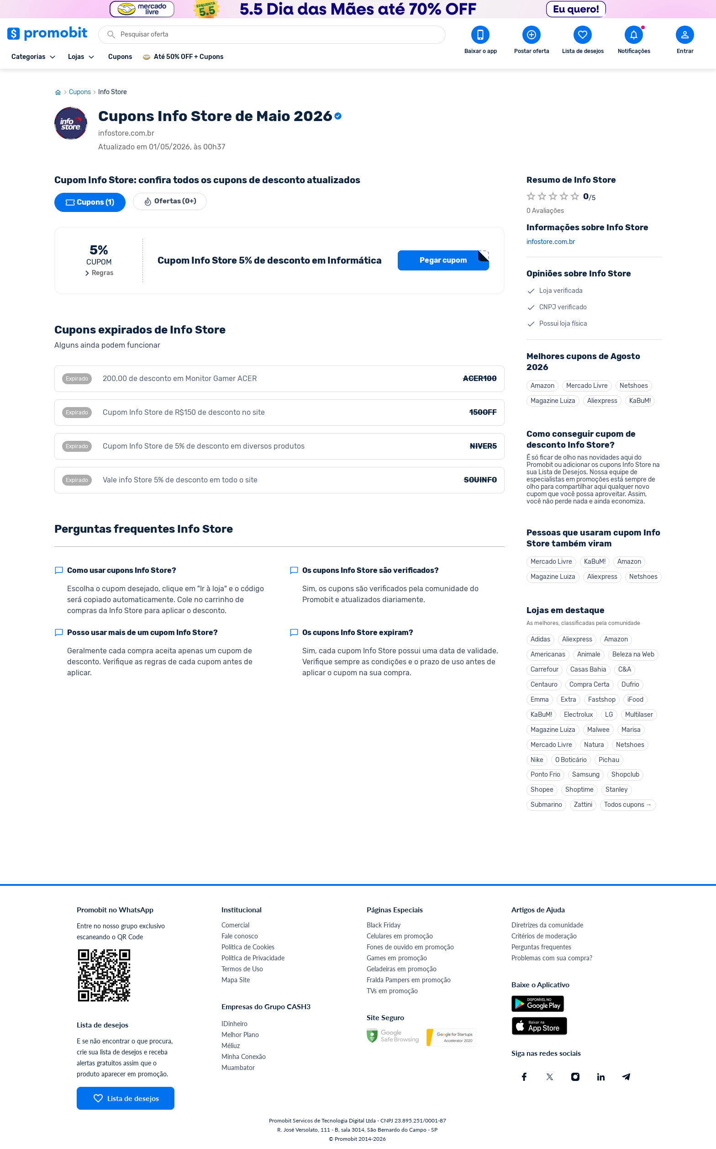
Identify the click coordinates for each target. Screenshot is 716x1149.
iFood (635, 695)
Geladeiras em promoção (402, 968)
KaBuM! (640, 393)
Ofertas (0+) (172, 193)
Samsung (586, 773)
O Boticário (571, 757)
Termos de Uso (242, 968)
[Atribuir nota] (531, 187)
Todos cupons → (628, 804)
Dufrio (630, 679)
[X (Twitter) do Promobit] (550, 1076)
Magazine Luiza (553, 393)
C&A (624, 664)
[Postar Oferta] (531, 42)
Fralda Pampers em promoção (409, 979)
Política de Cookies (247, 946)
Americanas (548, 648)
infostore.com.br (550, 233)
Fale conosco (239, 935)
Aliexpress (602, 393)
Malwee (598, 726)
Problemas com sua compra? (551, 957)
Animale (588, 648)
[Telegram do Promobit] (626, 1076)
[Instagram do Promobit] (575, 1076)
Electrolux (578, 711)
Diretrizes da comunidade (547, 924)
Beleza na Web (633, 648)
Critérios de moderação (544, 935)
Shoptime (579, 788)
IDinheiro (234, 1023)
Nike (537, 757)
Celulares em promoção (400, 935)
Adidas (540, 633)
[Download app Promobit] (480, 42)
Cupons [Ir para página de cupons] (83, 83)
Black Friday (383, 924)
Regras (98, 264)
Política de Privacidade (252, 957)
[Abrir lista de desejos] (582, 42)
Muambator (238, 1066)
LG (609, 711)
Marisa (631, 726)
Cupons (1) (90, 193)
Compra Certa (589, 679)
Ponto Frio (545, 773)
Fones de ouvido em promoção (410, 946)
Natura (594, 742)
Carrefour (544, 664)
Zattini (583, 804)
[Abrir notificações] (634, 42)
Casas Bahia (588, 664)
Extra (568, 695)
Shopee (542, 788)
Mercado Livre (587, 377)
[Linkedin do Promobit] (601, 1076)
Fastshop (602, 695)
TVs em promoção (392, 990)
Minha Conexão (243, 1055)
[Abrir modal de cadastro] (685, 42)
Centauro (544, 679)
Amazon (542, 377)
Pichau (609, 757)
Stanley (616, 788)
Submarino (546, 804)
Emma (540, 695)
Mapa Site (235, 979)
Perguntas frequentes (541, 946)
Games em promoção (397, 957)
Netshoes (634, 377)
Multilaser (639, 711)
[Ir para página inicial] (61, 83)
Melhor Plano (240, 1034)
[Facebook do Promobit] (524, 1076)
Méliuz (230, 1044)
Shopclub (625, 773)
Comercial (235, 924)
